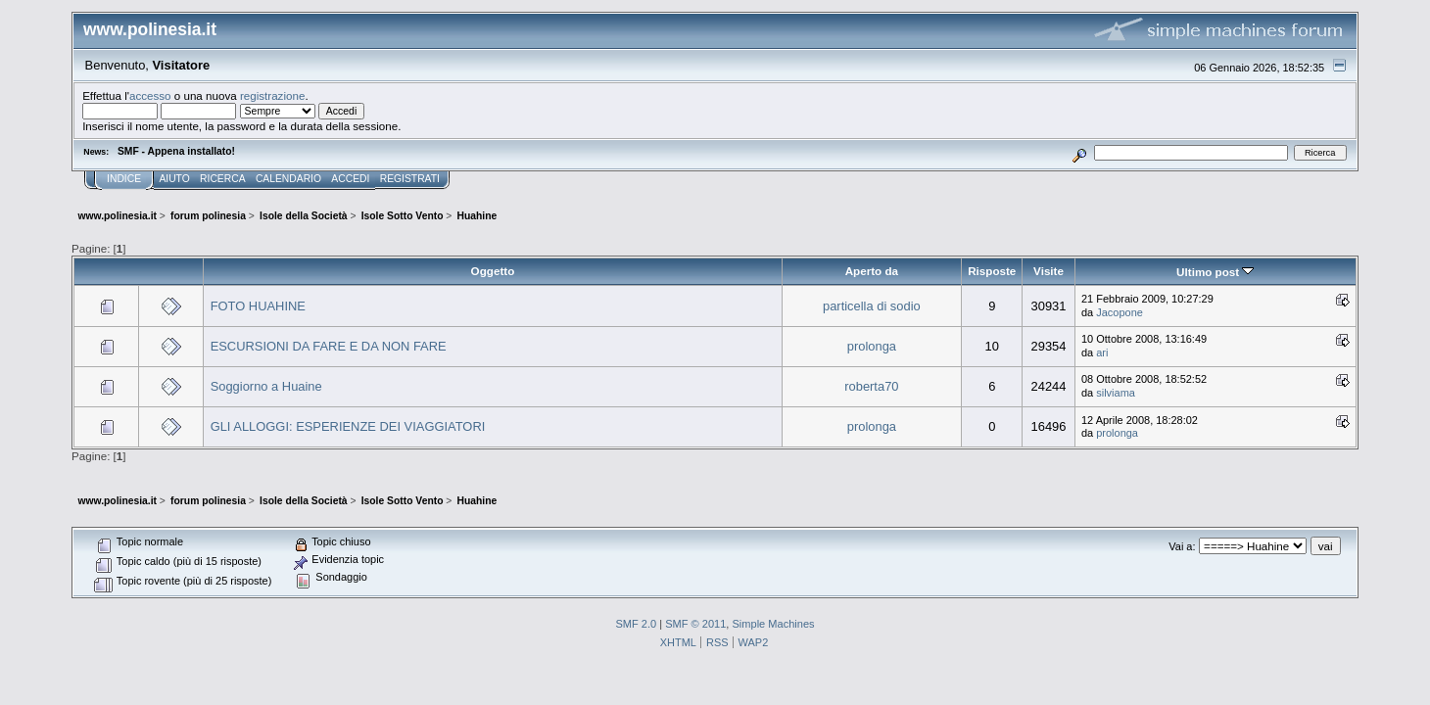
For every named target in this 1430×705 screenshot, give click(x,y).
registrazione (272, 95)
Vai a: (1181, 546)
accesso (150, 95)
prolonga (871, 346)
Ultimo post (1215, 271)
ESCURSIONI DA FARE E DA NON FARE (329, 346)
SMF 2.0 (635, 624)
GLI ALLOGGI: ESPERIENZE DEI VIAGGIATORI (348, 426)
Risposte (992, 270)
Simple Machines (773, 624)
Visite (1048, 270)
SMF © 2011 (695, 624)
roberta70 (871, 386)
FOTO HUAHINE (258, 306)
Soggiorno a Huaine (266, 386)
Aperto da (871, 270)
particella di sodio (872, 306)
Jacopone (1119, 312)
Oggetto (493, 270)
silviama (1115, 393)
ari (1102, 352)
